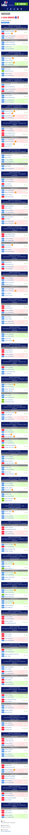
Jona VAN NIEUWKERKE (10, 798)
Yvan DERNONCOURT (10, 133)
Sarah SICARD (8, 636)
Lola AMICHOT (8, 373)
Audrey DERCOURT (9, 596)
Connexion (21, 4)
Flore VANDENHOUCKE (10, 529)
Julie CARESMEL (8, 414)
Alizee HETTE (8, 113)
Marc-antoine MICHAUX (10, 699)
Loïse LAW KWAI (9, 399)
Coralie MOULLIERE (9, 401)
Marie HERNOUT (9, 607)
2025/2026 (11, 5)
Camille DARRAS (8, 352)
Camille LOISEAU (9, 551)
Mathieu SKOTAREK (9, 389)
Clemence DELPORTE (10, 767)
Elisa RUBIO (7, 219)
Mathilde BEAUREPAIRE (10, 445)
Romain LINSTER (9, 527)
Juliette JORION (8, 712)
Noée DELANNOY (9, 217)
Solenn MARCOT (9, 441)
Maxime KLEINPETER (10, 549)
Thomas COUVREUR (9, 31)
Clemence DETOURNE (10, 44)
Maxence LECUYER (9, 282)
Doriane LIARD (8, 319)
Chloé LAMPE (8, 249)
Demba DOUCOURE (9, 577)
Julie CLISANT (8, 157)
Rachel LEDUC (8, 706)
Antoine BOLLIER (9, 739)
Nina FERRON (8, 293)
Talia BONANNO (9, 144)
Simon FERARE (8, 417)
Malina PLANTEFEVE (9, 135)
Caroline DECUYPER (9, 447)
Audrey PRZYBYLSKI (9, 323)
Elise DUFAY (7, 69)
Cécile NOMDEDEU (9, 38)
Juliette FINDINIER (9, 498)
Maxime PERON (8, 430)
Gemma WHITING (9, 196)
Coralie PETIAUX (8, 284)
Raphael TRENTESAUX (10, 36)
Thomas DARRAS (9, 128)
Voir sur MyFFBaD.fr (6, 831)
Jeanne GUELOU (8, 568)
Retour (6, 13)
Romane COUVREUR (9, 42)
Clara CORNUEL (8, 701)
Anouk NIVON (8, 146)
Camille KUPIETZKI (9, 740)
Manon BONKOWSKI (10, 86)
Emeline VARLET (8, 500)
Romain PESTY (8, 765)
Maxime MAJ (8, 338)
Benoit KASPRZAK (9, 334)
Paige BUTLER (8, 262)
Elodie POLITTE (8, 564)
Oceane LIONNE (9, 749)
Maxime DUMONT (9, 544)
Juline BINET (8, 566)
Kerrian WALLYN (9, 62)
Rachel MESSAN (8, 308)
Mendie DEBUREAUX (10, 463)
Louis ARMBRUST (9, 350)
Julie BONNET (8, 472)
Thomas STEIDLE (9, 111)
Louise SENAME (8, 268)
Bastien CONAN (8, 487)
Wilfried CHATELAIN (9, 594)
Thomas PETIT (8, 810)
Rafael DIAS (7, 84)
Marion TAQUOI (8, 194)
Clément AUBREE (9, 677)
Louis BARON (8, 184)
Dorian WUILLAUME (9, 412)
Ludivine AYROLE (9, 710)
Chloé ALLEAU (8, 634)
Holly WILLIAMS (8, 186)
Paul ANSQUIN (8, 155)
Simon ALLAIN (8, 58)
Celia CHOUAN (8, 208)
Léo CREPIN (7, 306)
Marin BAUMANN (9, 384)
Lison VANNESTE (9, 436)
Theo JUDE (7, 434)
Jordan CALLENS (9, 461)
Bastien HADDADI (9, 206)
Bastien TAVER (8, 511)
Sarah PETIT (8, 33)
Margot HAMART (9, 60)
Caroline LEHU (8, 46)
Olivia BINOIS (8, 317)
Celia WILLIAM (8, 729)
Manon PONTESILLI (9, 102)
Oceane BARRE (8, 95)
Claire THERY (8, 166)
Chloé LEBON (8, 669)
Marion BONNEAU (9, 667)
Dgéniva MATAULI (9, 71)
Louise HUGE (8, 245)
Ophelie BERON (8, 340)
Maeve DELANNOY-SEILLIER (11, 654)
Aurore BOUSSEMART (10, 776)
